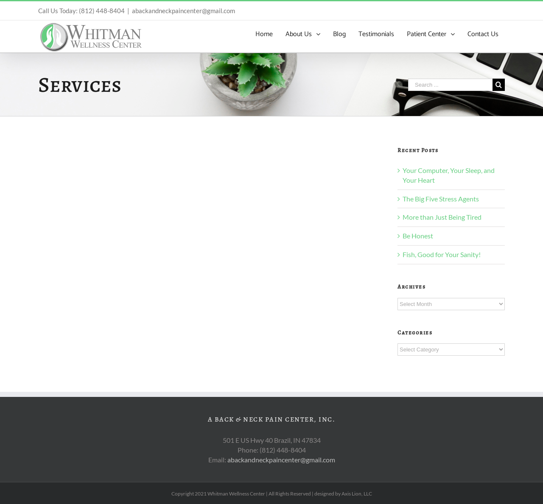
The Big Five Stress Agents (441, 199)
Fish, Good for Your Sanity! (442, 254)
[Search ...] (450, 85)
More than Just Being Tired (442, 217)
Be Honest (418, 236)
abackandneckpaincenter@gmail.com (183, 10)
